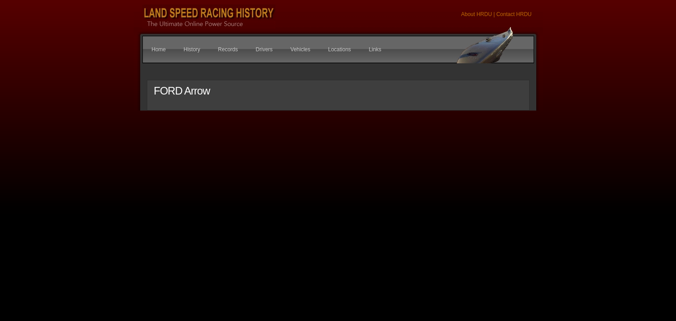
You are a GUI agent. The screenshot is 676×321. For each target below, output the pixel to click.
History (192, 49)
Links (375, 49)
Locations (339, 49)
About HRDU (477, 14)
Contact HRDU (513, 14)
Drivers (264, 49)
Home (159, 49)
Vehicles (301, 49)
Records (228, 49)
